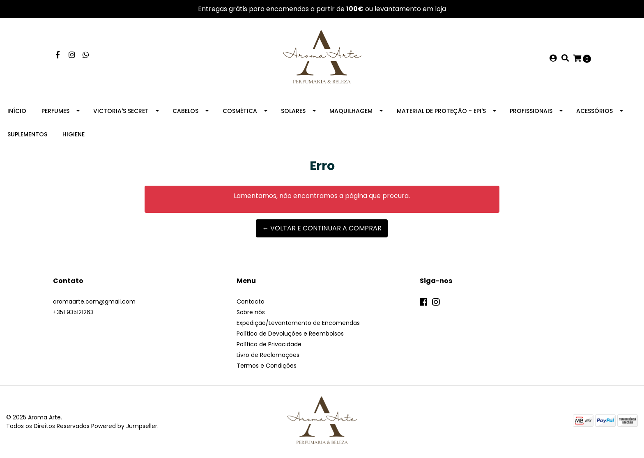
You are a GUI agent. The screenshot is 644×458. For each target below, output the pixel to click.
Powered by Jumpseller (124, 426)
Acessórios (594, 111)
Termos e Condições (267, 365)
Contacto (250, 301)
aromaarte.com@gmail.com (94, 301)
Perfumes (55, 111)
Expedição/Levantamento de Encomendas (298, 323)
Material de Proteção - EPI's (441, 111)
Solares (293, 111)
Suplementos (27, 134)
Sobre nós (251, 312)
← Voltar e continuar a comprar (322, 228)
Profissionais (531, 111)
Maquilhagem (351, 111)
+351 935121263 (73, 312)
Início (16, 111)
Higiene (73, 134)
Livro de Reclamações (268, 355)
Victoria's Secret (121, 111)
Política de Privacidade (269, 344)
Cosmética (240, 111)
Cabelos (185, 111)
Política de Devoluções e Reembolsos (290, 333)
